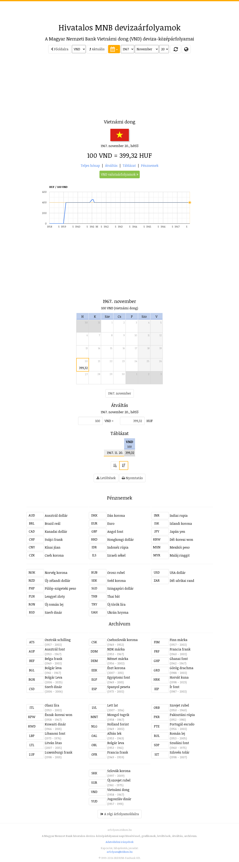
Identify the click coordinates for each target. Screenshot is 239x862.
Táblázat (129, 165)
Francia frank (180, 649)
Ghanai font (179, 658)
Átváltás (111, 165)
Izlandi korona (181, 523)
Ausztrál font (55, 649)
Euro (110, 523)
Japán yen (177, 531)
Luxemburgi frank (58, 752)
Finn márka (178, 640)
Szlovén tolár (179, 752)
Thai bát (113, 596)
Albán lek (114, 733)
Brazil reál (52, 523)
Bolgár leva (53, 668)
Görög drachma (181, 668)
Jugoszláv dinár (119, 799)
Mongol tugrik (118, 714)
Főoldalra (59, 49)
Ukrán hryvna (117, 612)
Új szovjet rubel (118, 780)
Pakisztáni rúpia (182, 714)
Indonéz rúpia (117, 547)
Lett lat (112, 705)
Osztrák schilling (58, 640)
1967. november (119, 393)
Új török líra (116, 604)
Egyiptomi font (118, 677)
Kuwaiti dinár (55, 724)
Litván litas (53, 743)
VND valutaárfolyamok (119, 174)
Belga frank (53, 658)
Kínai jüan (52, 547)
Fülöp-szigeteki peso (60, 588)
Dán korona (116, 515)
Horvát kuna (179, 677)
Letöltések (106, 478)
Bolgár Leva (53, 677)
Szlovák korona (118, 771)
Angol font (115, 531)
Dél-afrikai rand (182, 580)
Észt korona (116, 668)
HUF (150, 421)
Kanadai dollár (56, 531)
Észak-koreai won (58, 714)
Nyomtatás (132, 478)
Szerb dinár (53, 612)
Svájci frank (54, 539)
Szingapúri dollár (120, 588)
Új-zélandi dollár (57, 580)
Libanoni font (55, 733)
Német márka (117, 658)
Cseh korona (54, 555)
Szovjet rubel (179, 705)
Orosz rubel (116, 572)
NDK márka (116, 649)
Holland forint (118, 724)
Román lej (177, 733)
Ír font (174, 687)
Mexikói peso (180, 547)
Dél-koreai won (181, 539)
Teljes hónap (90, 165)
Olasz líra (52, 705)
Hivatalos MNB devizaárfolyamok (120, 27)
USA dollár (178, 572)
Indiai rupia (179, 515)
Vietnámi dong (118, 789)
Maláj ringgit (180, 555)
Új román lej (54, 604)
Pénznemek (149, 165)
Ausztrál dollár (56, 515)
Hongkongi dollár (120, 539)
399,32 (83, 368)
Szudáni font (179, 743)
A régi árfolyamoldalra (119, 814)
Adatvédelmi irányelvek (120, 842)
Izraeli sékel (116, 555)
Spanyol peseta (118, 687)
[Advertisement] (119, 10)
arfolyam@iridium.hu (120, 852)
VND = (109, 421)
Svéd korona (116, 580)
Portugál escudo (182, 724)
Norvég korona (56, 572)
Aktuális (97, 49)
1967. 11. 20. (115, 452)
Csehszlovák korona (122, 640)
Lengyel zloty (55, 596)
